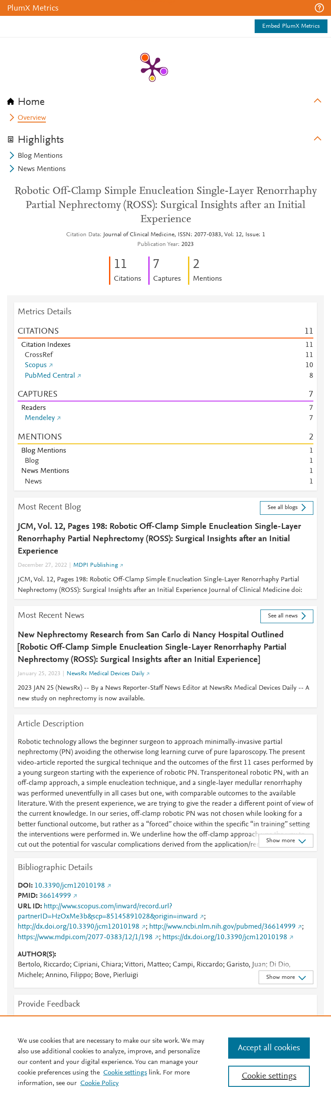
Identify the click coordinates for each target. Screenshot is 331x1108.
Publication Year (157, 245)
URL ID (29, 906)
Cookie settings (125, 1072)
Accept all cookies (269, 1048)
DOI (24, 885)
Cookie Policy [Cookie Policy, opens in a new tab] (99, 1083)
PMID (27, 896)
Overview (32, 118)
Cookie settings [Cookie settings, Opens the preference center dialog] (269, 1076)
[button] (319, 8)
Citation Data (83, 235)
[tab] (165, 99)
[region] (165, 1061)
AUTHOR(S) (36, 954)
